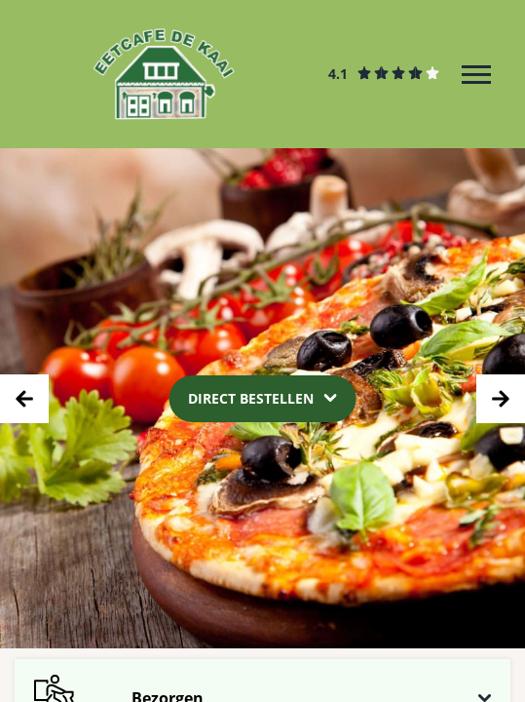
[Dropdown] (262, 397)
